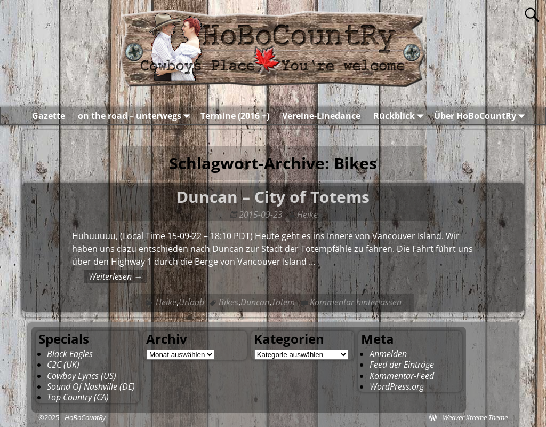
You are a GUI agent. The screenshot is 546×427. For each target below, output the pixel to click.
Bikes (228, 302)
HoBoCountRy (85, 417)
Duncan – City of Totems (273, 197)
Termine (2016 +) (234, 116)
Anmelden (388, 354)
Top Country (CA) (78, 397)
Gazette (48, 116)
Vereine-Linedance (321, 116)
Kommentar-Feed (402, 376)
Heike (166, 302)
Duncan (254, 302)
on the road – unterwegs (136, 115)
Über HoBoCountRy (481, 115)
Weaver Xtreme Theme (475, 417)
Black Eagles (70, 354)
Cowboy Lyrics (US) (81, 376)
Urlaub (191, 302)
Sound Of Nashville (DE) (91, 386)
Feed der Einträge (402, 364)
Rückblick (400, 115)
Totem (283, 302)
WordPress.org (397, 386)
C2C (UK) (63, 364)
